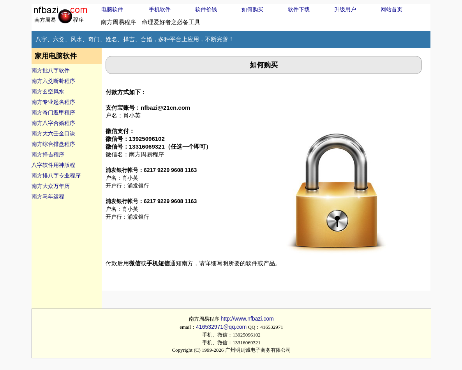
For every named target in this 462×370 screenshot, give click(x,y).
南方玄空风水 (48, 91)
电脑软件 (112, 9)
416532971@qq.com (221, 327)
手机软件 (160, 9)
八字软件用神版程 (53, 165)
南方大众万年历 (51, 186)
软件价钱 (206, 9)
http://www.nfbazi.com (247, 319)
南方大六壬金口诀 (53, 133)
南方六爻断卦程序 (53, 81)
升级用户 (345, 9)
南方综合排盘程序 (53, 144)
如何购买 (252, 9)
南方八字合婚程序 (53, 123)
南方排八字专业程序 (56, 175)
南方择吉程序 (48, 154)
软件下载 (299, 9)
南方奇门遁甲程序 (53, 112)
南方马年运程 (48, 196)
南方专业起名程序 (53, 102)
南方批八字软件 (51, 70)
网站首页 (391, 9)
